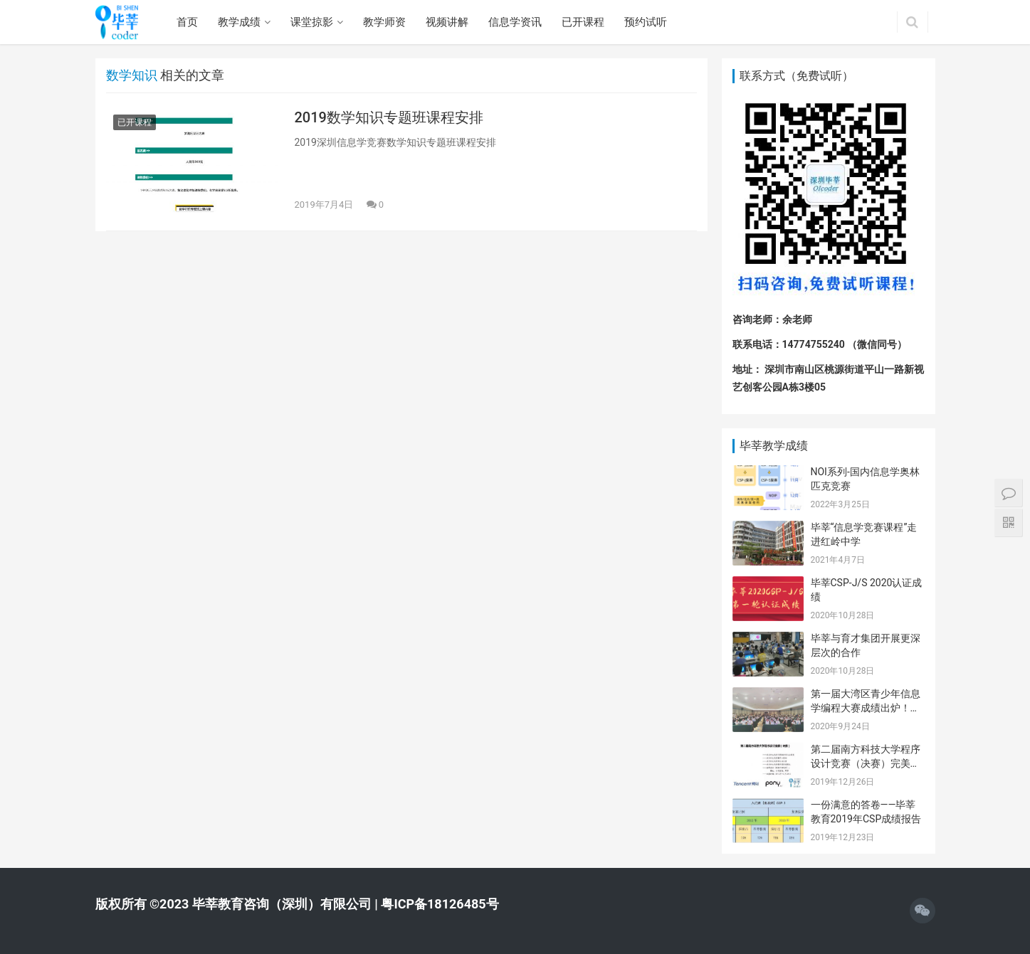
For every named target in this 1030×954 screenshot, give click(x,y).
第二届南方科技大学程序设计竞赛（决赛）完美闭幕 (865, 763)
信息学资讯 (515, 22)
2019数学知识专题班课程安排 (389, 117)
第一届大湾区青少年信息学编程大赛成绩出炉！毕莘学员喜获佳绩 (865, 707)
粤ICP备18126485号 (439, 903)
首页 (187, 22)
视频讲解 (447, 22)
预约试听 (645, 22)
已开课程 (583, 22)
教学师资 (384, 22)
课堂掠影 (311, 22)
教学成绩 (239, 22)
